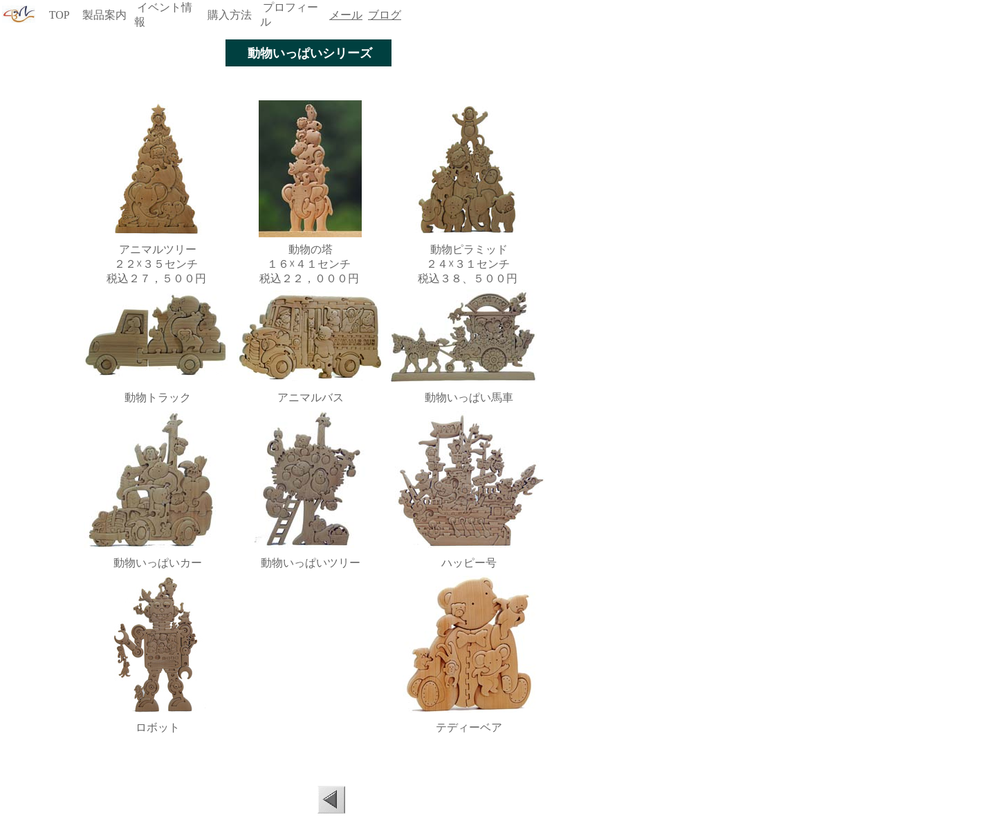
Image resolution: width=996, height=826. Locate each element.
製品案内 (104, 15)
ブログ (384, 15)
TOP (59, 15)
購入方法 (230, 15)
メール (345, 15)
